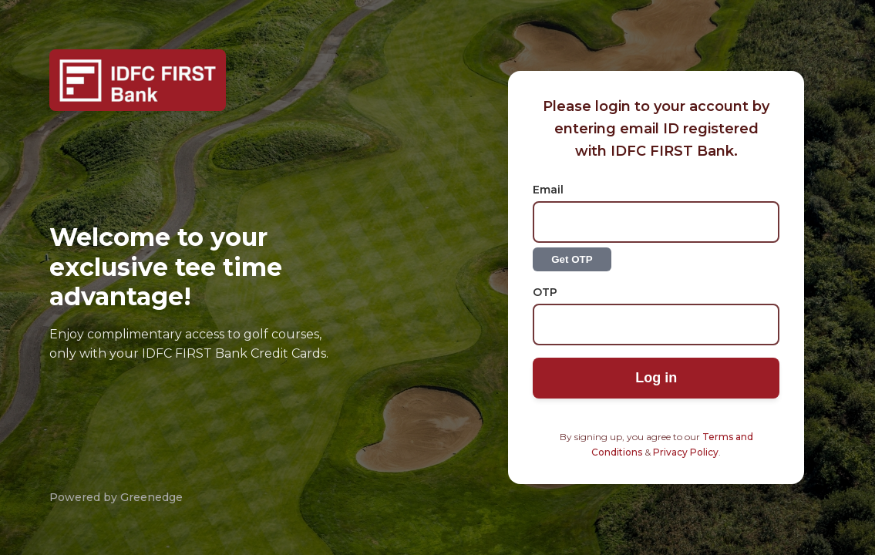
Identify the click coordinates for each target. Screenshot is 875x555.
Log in (656, 377)
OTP (545, 292)
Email (548, 190)
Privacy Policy (686, 452)
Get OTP (571, 259)
